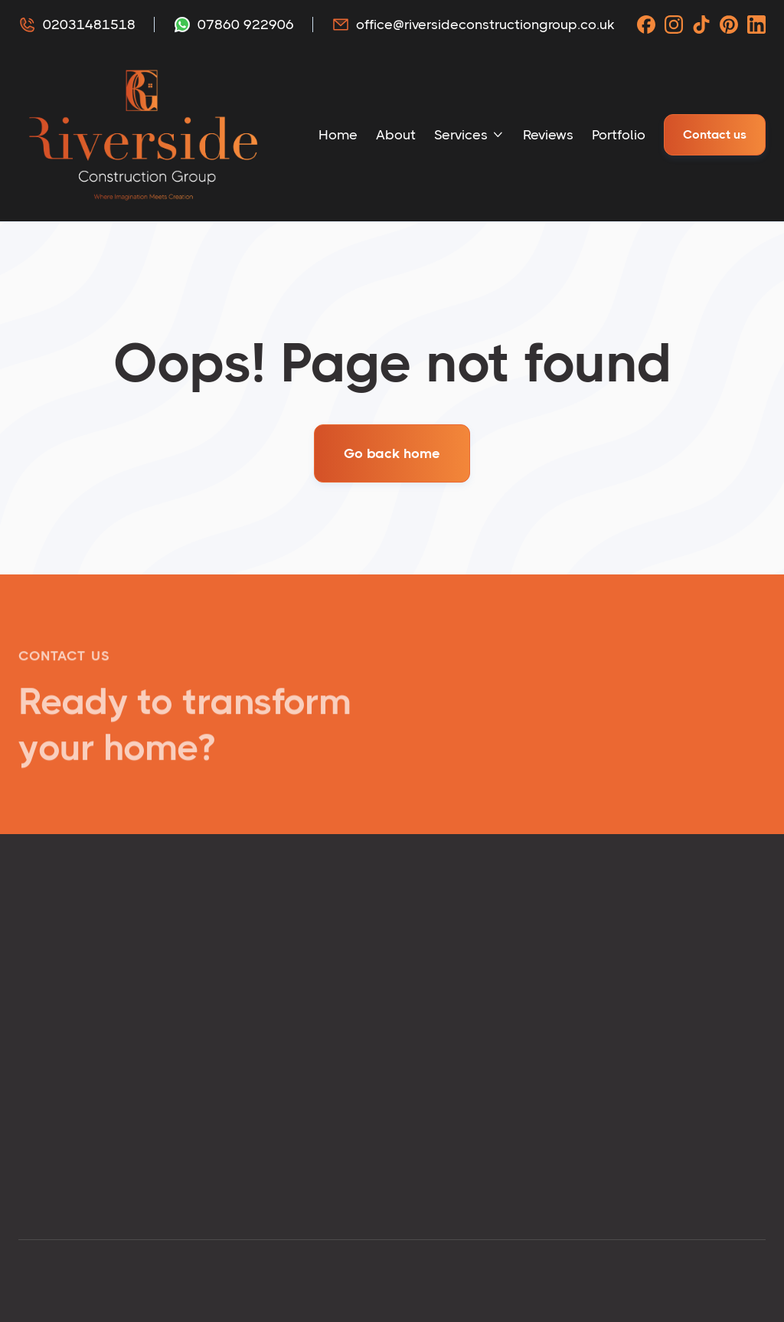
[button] (469, 135)
